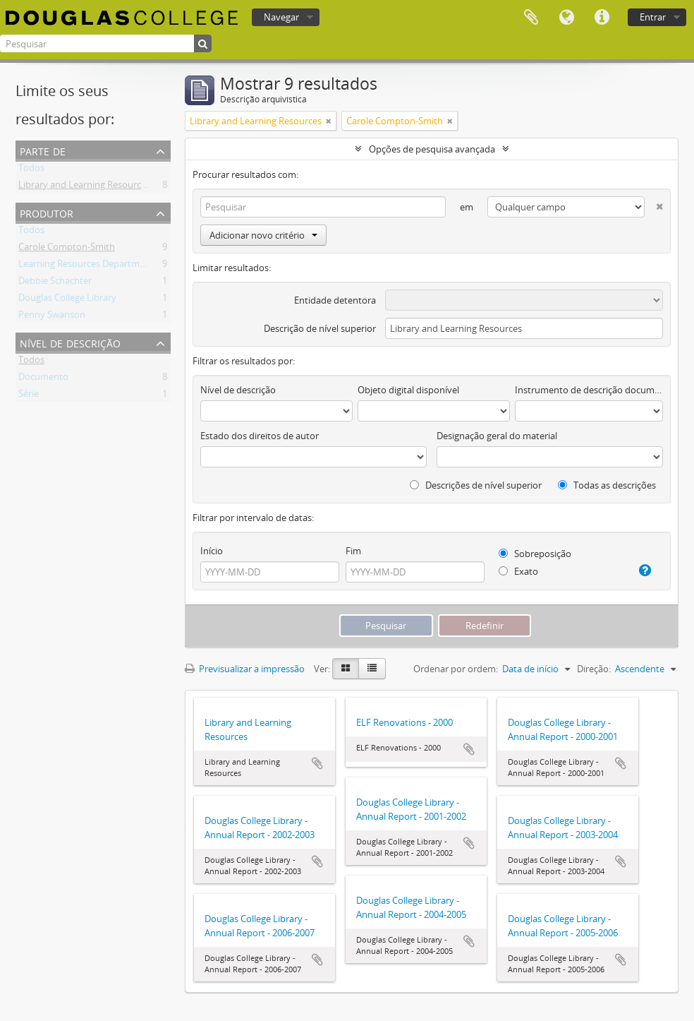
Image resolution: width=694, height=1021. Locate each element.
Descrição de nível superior (320, 328)
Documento (43, 379)
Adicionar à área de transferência (317, 763)
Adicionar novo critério (263, 235)
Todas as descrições (607, 485)
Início (211, 550)
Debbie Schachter (55, 283)
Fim (353, 550)
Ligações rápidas (601, 17)
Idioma (566, 17)
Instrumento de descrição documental (589, 389)
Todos (31, 170)
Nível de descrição (70, 342)
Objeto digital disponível (408, 389)
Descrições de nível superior (476, 485)
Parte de (43, 150)
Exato (518, 571)
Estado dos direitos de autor (259, 435)
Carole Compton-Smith (66, 249)
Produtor (46, 212)
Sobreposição (535, 553)
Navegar (281, 17)
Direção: (594, 668)
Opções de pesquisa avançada (432, 149)
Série (28, 396)
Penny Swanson (51, 317)
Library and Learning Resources (84, 187)
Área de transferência (531, 17)
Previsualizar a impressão (245, 668)
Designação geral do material (497, 435)
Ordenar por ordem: (455, 668)
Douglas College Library (67, 300)
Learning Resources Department (86, 266)
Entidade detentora (335, 300)
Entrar (653, 17)
